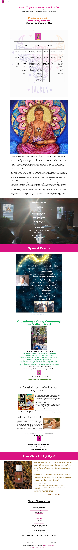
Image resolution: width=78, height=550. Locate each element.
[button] (76, 1)
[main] (39, 9)
